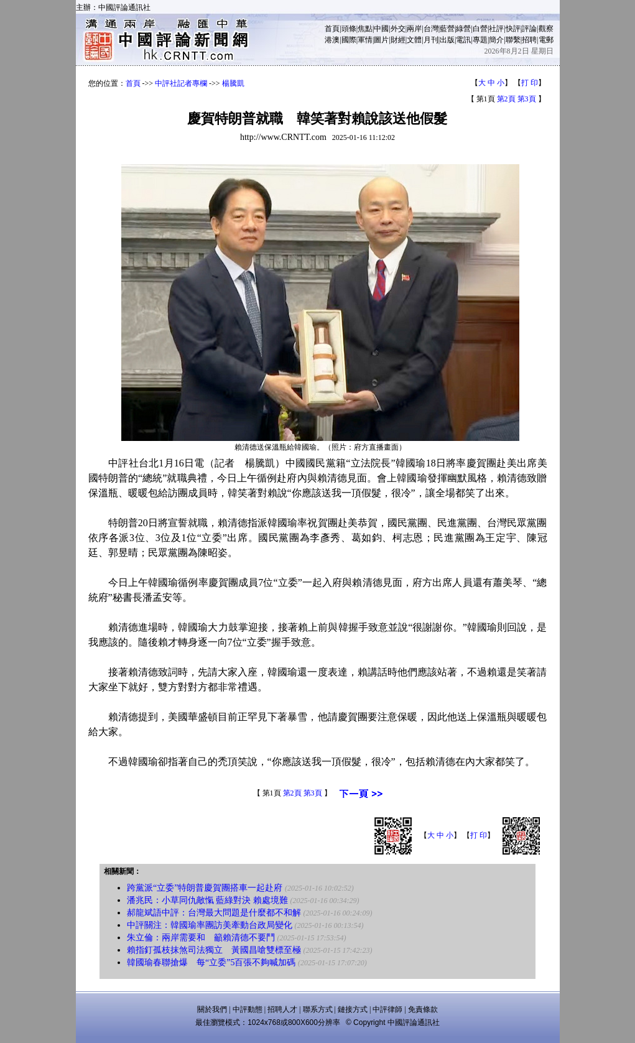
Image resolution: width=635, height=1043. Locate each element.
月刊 (431, 39)
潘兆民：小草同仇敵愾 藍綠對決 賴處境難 (207, 900)
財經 (398, 39)
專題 (480, 39)
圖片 (381, 39)
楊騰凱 (233, 83)
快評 (513, 28)
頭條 (348, 28)
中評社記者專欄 (181, 83)
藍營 (447, 28)
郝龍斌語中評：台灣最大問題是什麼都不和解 (214, 912)
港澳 (332, 39)
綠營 (463, 28)
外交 (398, 28)
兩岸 (414, 28)
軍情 (365, 39)
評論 (529, 28)
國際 (348, 39)
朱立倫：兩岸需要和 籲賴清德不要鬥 (201, 937)
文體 (414, 39)
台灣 (431, 28)
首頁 (332, 28)
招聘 (529, 39)
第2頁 (506, 99)
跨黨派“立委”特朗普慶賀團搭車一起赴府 (204, 887)
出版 (447, 39)
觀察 (546, 28)
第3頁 (526, 99)
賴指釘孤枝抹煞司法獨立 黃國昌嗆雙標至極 (214, 950)
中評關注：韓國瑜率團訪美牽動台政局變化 (209, 925)
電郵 (546, 39)
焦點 (365, 28)
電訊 (463, 39)
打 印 (529, 82)
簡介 (496, 39)
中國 (381, 28)
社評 (496, 28)
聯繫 (513, 39)
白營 (480, 28)
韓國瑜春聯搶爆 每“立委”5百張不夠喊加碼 (211, 962)
